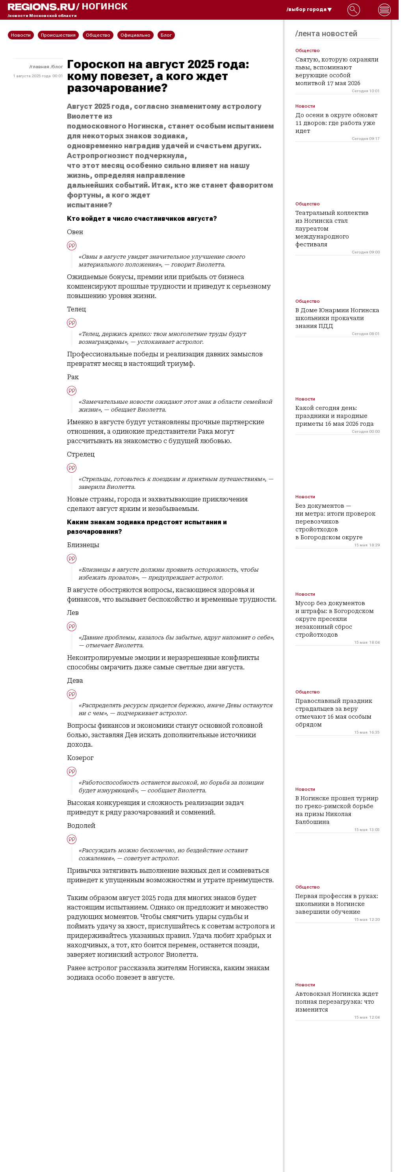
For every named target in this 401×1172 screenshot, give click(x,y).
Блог (57, 66)
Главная (40, 66)
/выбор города (309, 9)
